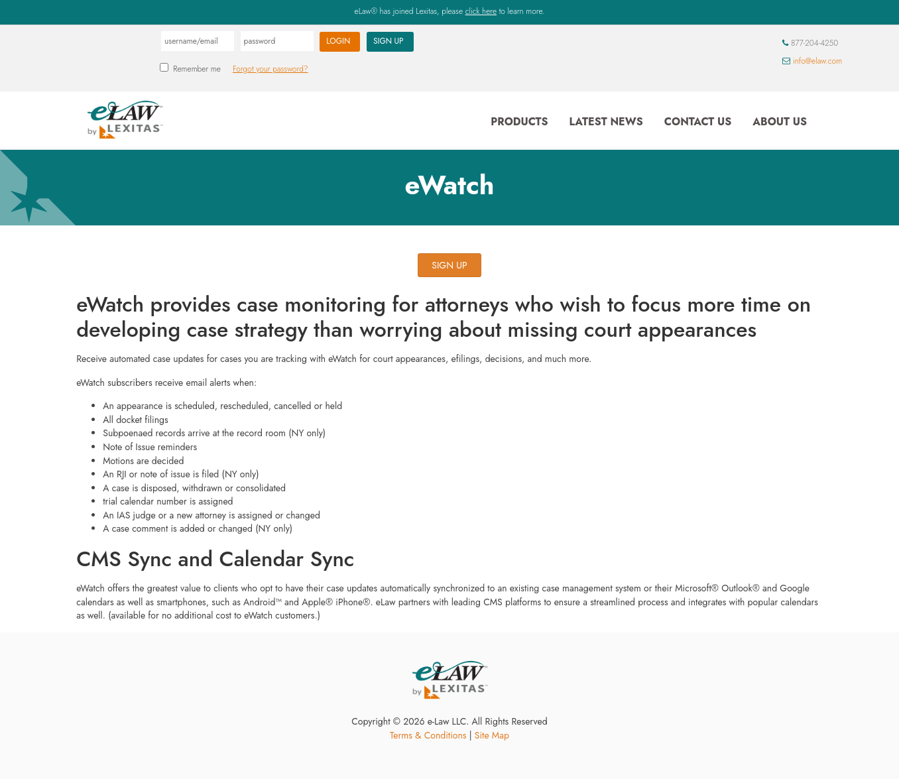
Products (519, 121)
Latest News (605, 121)
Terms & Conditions (428, 735)
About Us (779, 121)
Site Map (492, 735)
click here (481, 11)
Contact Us (697, 121)
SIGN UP (449, 265)
